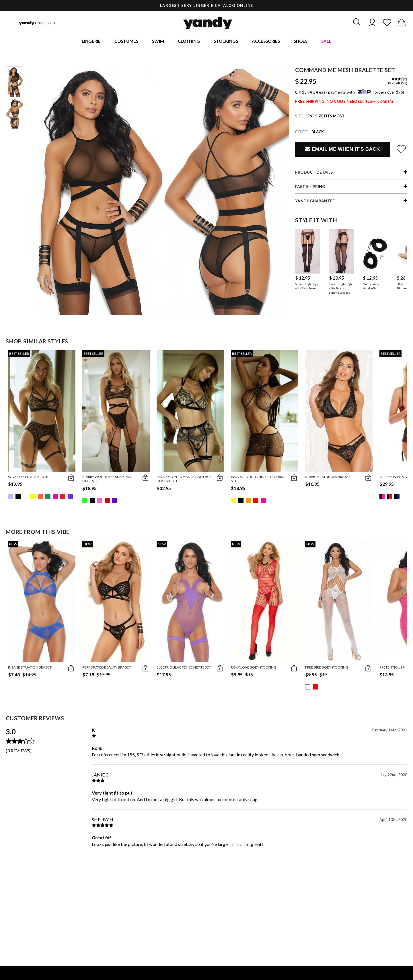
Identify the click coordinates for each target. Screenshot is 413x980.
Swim (158, 41)
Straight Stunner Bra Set (328, 478)
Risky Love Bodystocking (253, 668)
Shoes (300, 41)
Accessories (266, 41)
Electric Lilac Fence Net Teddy (184, 668)
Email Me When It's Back (342, 150)
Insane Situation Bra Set (30, 668)
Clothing (189, 41)
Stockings (226, 41)
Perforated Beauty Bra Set (106, 668)
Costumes (126, 41)
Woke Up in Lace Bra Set (29, 478)
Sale (326, 41)
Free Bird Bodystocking (326, 668)
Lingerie (91, 41)
